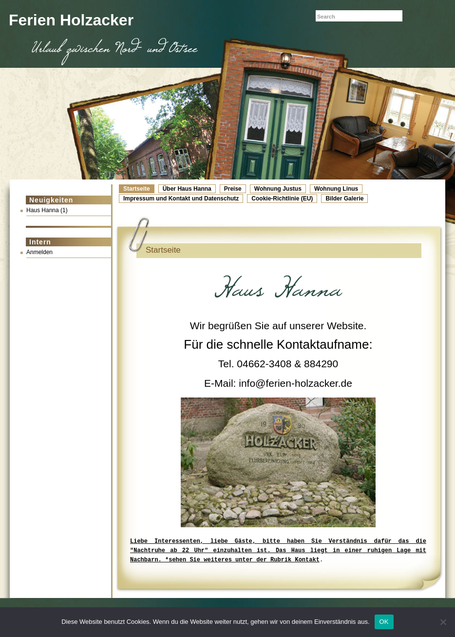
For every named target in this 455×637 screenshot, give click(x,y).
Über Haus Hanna (187, 188)
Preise (233, 188)
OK (384, 621)
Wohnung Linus (336, 188)
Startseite (136, 188)
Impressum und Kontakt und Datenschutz (181, 198)
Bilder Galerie (344, 198)
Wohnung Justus (278, 188)
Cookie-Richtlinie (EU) (282, 198)
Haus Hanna (42, 210)
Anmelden (39, 252)
